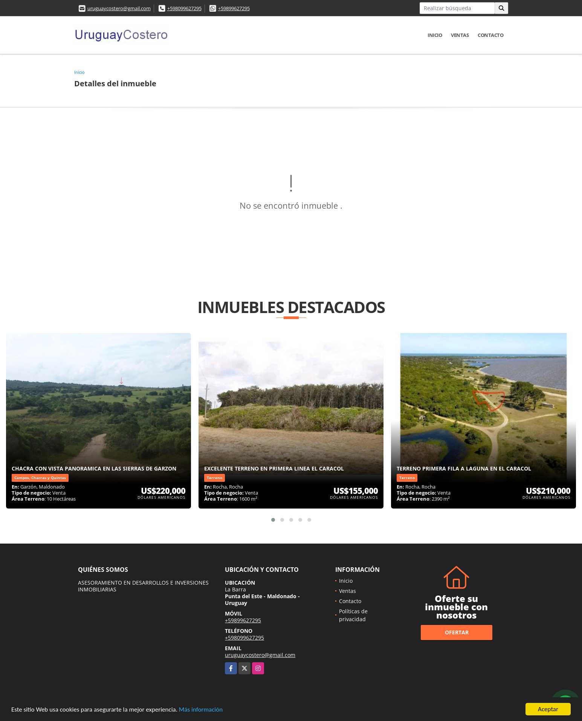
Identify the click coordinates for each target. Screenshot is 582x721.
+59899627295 (234, 8)
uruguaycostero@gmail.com (119, 8)
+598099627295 (184, 8)
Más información (201, 710)
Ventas (460, 35)
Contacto (490, 35)
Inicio (435, 35)
